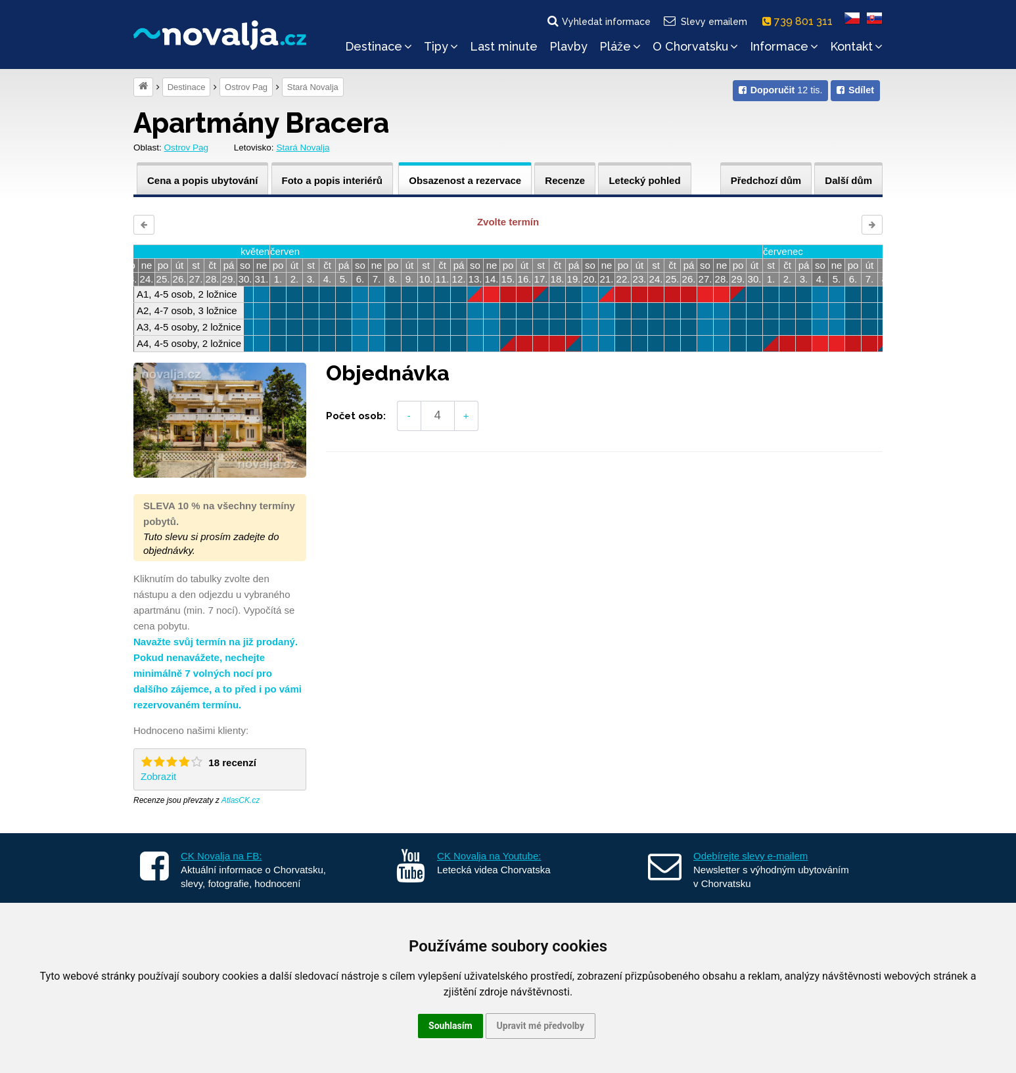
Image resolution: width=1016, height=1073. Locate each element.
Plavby (568, 46)
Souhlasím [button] (450, 1025)
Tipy (441, 46)
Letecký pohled (644, 180)
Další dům (848, 180)
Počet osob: (356, 416)
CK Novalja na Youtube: (489, 855)
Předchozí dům (766, 180)
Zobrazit (158, 776)
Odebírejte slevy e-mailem (750, 855)
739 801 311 (800, 21)
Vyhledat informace (598, 21)
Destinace (378, 46)
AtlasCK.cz (240, 800)
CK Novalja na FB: (221, 855)
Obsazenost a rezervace (465, 180)
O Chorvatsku (695, 46)
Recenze (565, 180)
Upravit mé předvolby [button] (540, 1025)
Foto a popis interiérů (332, 180)
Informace (784, 46)
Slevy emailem (704, 21)
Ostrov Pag (246, 87)
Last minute (504, 46)
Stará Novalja (312, 87)
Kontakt (856, 46)
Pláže (620, 46)
